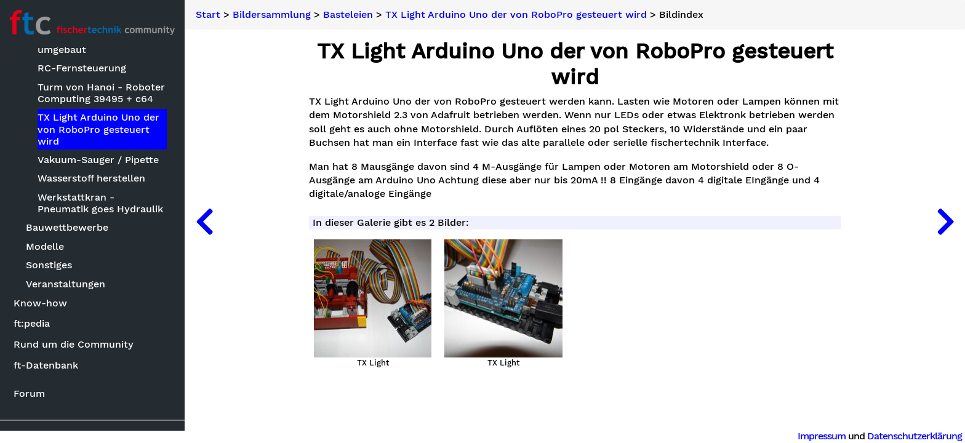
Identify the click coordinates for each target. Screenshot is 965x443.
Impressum (822, 436)
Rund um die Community (74, 344)
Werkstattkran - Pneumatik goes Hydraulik (100, 203)
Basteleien (348, 14)
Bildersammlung (272, 14)
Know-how (40, 303)
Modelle (45, 246)
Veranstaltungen (65, 284)
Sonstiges (49, 265)
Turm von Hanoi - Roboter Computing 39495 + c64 (101, 93)
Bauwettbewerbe (67, 227)
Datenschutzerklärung (914, 436)
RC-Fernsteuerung (82, 68)
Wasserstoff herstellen (91, 178)
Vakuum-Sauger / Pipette (98, 160)
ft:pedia (32, 323)
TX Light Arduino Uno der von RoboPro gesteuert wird (98, 128)
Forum (29, 393)
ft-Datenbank (46, 365)
